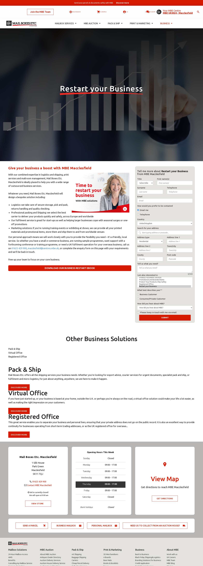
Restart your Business (165, 286)
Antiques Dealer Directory (50, 557)
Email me (144, 210)
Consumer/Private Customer (152, 299)
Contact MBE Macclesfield (39, 485)
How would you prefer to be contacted (155, 206)
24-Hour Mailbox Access (18, 554)
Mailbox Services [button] (65, 19)
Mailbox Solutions (17, 549)
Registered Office (165, 284)
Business (139, 549)
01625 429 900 (19, 248)
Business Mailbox (66, 525)
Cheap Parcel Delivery (80, 563)
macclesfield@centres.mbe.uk (43, 248)
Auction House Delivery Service (52, 563)
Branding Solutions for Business (148, 560)
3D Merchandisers (110, 554)
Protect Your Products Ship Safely (165, 282)
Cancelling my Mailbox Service (20, 563)
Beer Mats (107, 560)
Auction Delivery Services (50, 560)
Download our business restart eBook (70, 268)
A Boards (107, 557)
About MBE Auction (48, 554)
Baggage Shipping (79, 557)
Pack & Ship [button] (115, 19)
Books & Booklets (110, 563)
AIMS (10, 557)
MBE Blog (171, 563)
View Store (37, 503)
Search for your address (148, 228)
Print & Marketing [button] (141, 19)
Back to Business (142, 554)
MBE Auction (46, 549)
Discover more (19, 387)
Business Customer (148, 294)
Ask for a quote (143, 10)
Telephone (145, 214)
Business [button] (166, 19)
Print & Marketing (112, 549)
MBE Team (171, 560)
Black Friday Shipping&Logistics (147, 557)
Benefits (11, 560)
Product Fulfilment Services (165, 277)
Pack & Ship (78, 549)
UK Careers (171, 557)
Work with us (172, 554)
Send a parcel (30, 525)
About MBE (173, 549)
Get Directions (165, 498)
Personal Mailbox (102, 525)
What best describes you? (149, 290)
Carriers (75, 560)
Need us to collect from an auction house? (155, 525)
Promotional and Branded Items (165, 280)
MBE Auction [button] (92, 19)
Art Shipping (76, 554)
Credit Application (142, 563)
